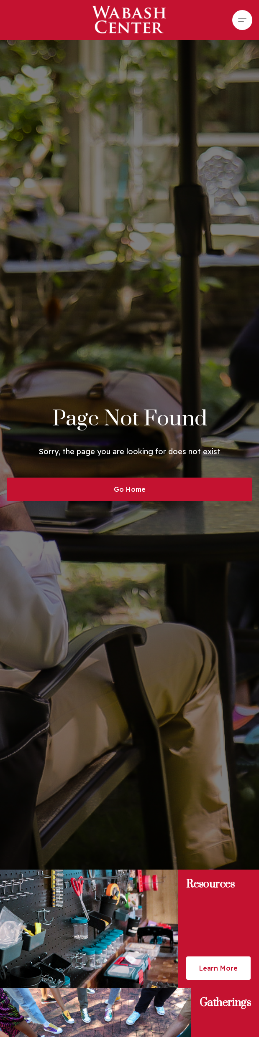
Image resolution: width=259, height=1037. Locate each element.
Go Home (130, 489)
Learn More (218, 968)
